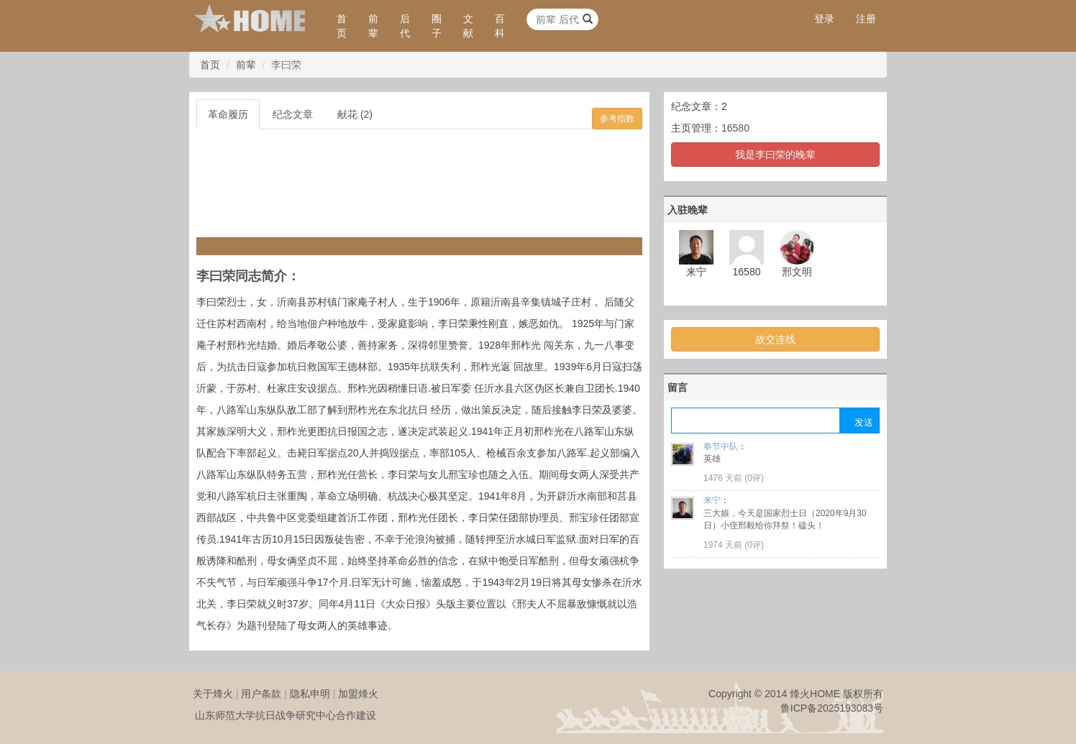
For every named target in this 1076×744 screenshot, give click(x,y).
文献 (468, 26)
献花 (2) (355, 114)
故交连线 (775, 339)
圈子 (437, 26)
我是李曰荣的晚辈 (775, 154)
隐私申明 (310, 693)
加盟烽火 (358, 693)
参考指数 (617, 119)
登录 (824, 18)
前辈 (373, 26)
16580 (735, 128)
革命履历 (228, 114)
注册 (866, 18)
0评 (754, 478)
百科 (500, 26)
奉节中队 (720, 446)
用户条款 (261, 693)
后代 (405, 26)
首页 (342, 26)
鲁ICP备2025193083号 (831, 708)
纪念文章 (293, 114)
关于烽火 (213, 693)
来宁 (712, 500)
